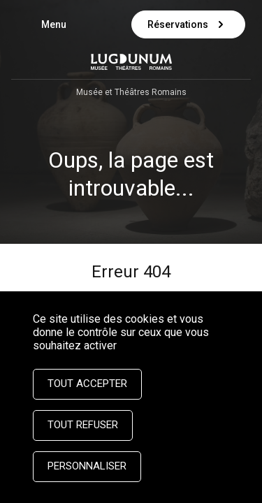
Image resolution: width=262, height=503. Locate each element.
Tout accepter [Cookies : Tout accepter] (87, 383)
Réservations (188, 24)
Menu (61, 26)
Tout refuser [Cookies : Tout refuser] (83, 424)
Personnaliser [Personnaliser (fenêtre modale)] (87, 466)
